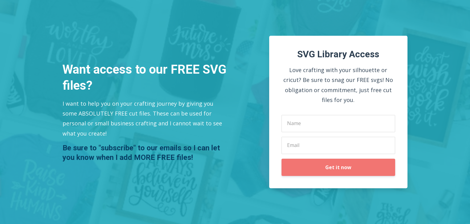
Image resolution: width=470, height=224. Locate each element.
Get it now (338, 167)
